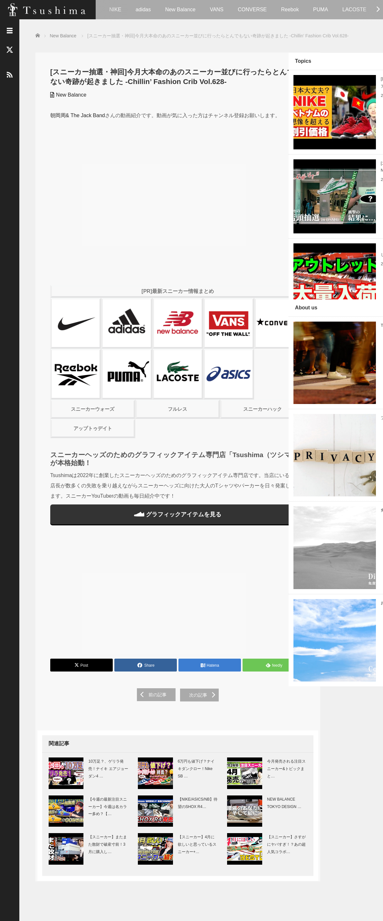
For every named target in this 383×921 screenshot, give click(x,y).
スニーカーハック (233, 387)
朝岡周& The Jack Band (75, 115)
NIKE (115, 9)
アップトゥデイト (85, 406)
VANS (216, 9)
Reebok (290, 9)
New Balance (180, 9)
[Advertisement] (159, 573)
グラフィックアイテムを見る (159, 493)
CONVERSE (252, 9)
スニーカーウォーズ (85, 387)
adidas (143, 9)
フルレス (159, 387)
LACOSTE (354, 9)
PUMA (320, 9)
